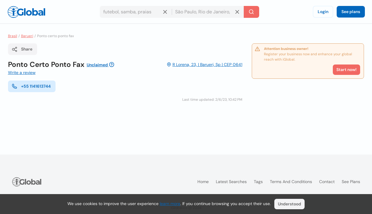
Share (22, 49)
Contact (327, 181)
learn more (170, 203)
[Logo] (26, 12)
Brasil (12, 36)
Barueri (27, 36)
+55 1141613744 (31, 86)
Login (323, 11)
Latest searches (231, 181)
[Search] (251, 12)
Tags (258, 181)
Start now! (346, 69)
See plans (350, 11)
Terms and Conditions (291, 181)
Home (203, 181)
